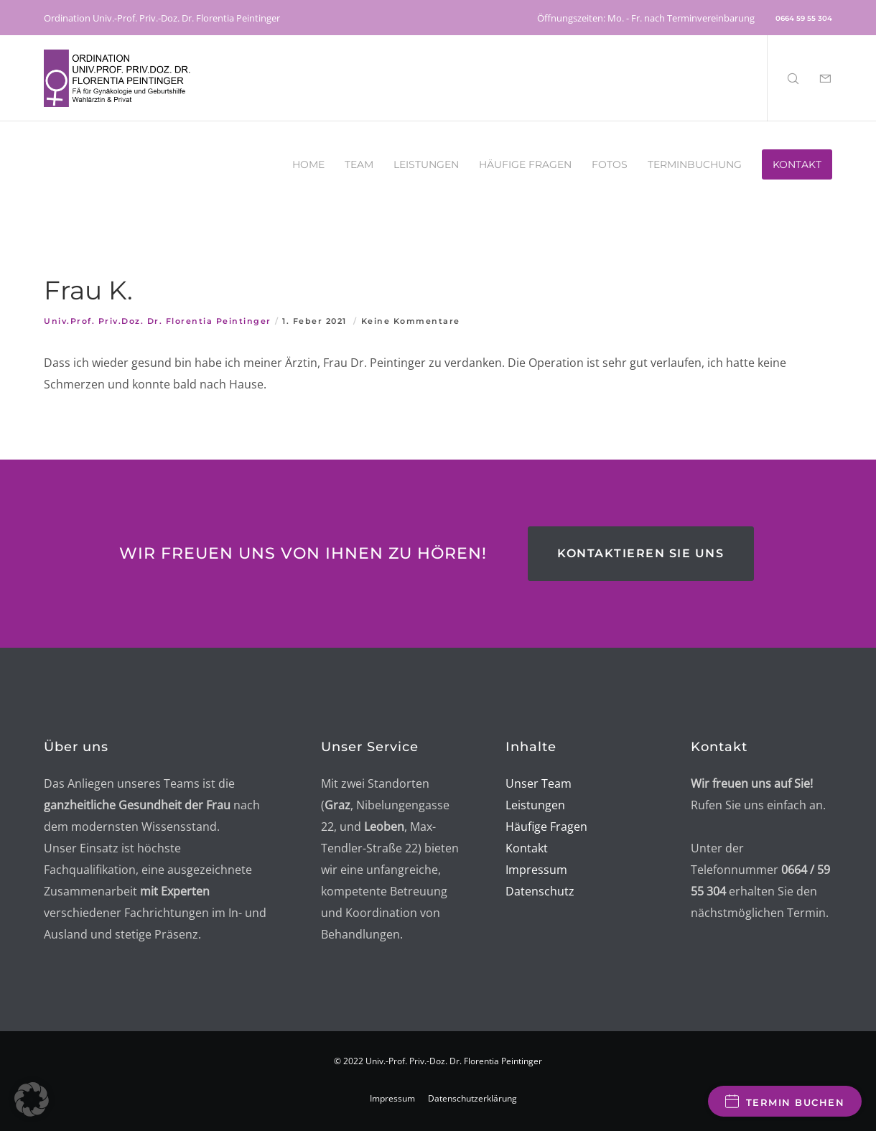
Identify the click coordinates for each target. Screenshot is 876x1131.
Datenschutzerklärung (472, 1098)
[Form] (816, 78)
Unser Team (538, 783)
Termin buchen (785, 1101)
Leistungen (535, 805)
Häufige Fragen (546, 826)
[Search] (784, 78)
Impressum (392, 1098)
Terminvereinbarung (711, 17)
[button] (31, 1099)
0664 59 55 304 (803, 18)
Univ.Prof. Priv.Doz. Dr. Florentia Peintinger (157, 321)
